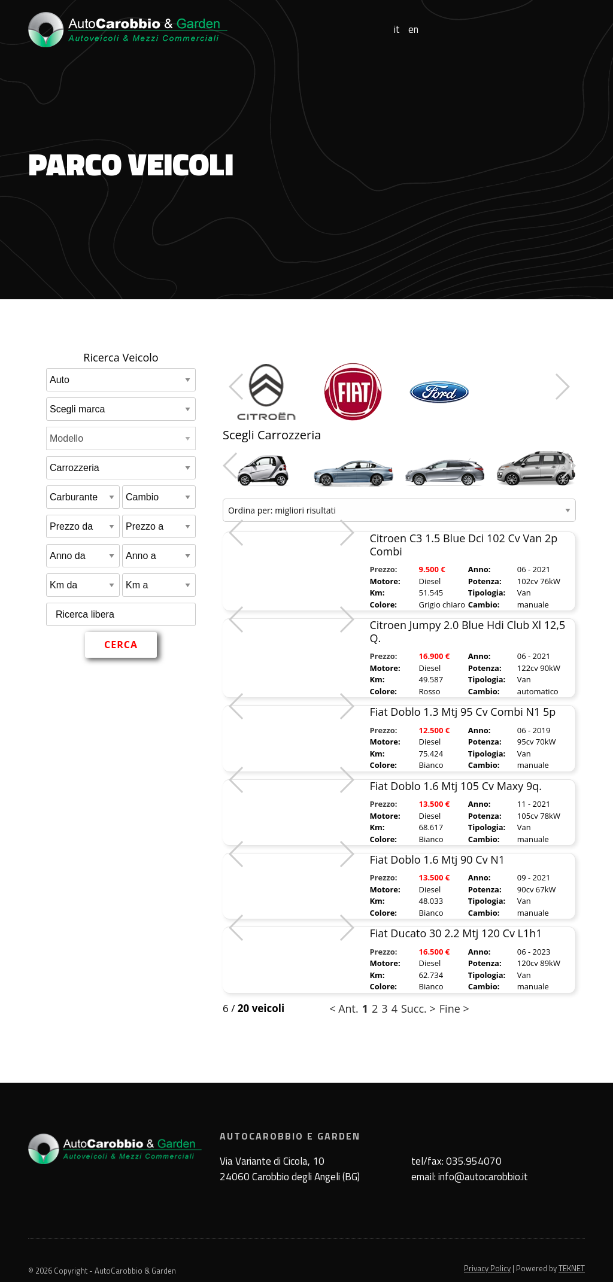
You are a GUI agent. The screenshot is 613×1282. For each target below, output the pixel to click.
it (397, 29)
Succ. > (418, 1008)
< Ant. (344, 1008)
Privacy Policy (487, 1268)
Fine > (454, 1008)
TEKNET (572, 1268)
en (413, 29)
